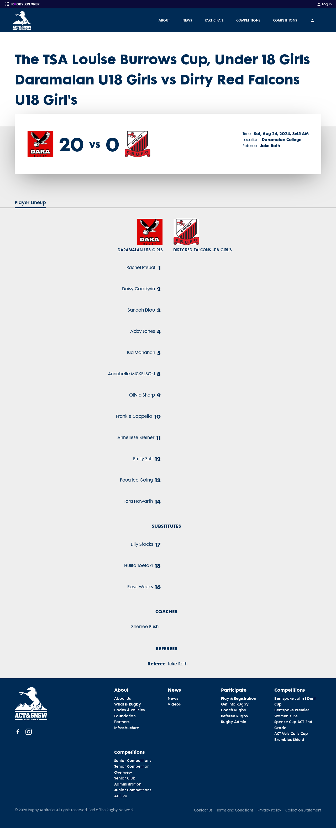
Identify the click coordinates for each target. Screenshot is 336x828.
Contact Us (203, 810)
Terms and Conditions (235, 810)
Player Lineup (30, 202)
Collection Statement (303, 810)
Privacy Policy (269, 810)
